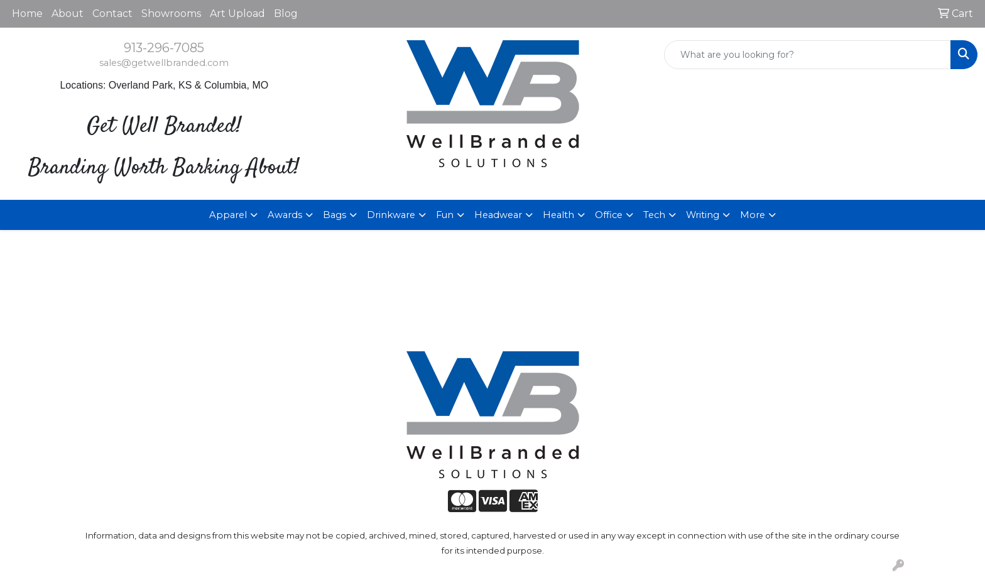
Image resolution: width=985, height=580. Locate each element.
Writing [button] (702, 215)
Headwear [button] (498, 215)
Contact (112, 13)
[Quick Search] (807, 54)
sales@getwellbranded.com (164, 62)
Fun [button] (445, 215)
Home (27, 13)
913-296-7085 (164, 47)
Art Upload (237, 13)
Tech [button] (654, 215)
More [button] (752, 215)
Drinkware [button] (391, 215)
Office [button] (609, 215)
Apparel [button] (228, 215)
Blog (286, 13)
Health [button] (558, 215)
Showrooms (171, 13)
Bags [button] (334, 215)
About (68, 13)
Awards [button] (285, 215)
